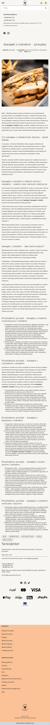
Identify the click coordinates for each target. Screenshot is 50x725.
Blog (3, 692)
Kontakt (4, 685)
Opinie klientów (6, 669)
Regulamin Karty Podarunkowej (11, 678)
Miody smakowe (7, 647)
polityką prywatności (32, 558)
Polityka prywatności (8, 682)
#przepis (39, 536)
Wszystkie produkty (8, 630)
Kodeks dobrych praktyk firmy (11, 688)
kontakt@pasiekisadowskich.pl (10, 25)
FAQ (3, 672)
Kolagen (4, 637)
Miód (20, 51)
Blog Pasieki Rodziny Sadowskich (36, 50)
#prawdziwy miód (14, 536)
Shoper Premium (25, 716)
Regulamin (5, 675)
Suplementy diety (7, 634)
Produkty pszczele (7, 650)
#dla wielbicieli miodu (28, 536)
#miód (4, 536)
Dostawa (4, 665)
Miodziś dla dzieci (7, 640)
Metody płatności (7, 662)
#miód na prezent (7, 539)
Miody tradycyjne (7, 644)
